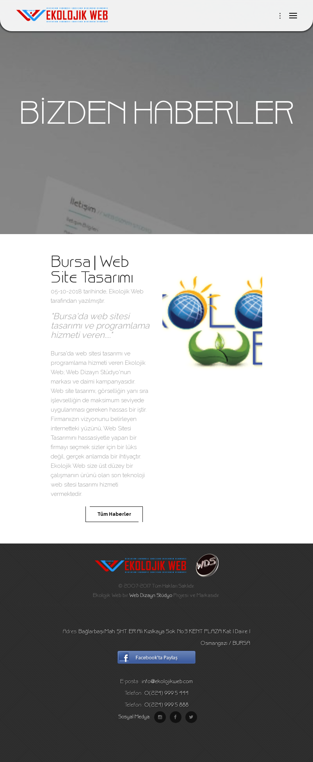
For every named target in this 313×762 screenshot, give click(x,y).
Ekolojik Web (126, 291)
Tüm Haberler (114, 514)
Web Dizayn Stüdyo (150, 596)
